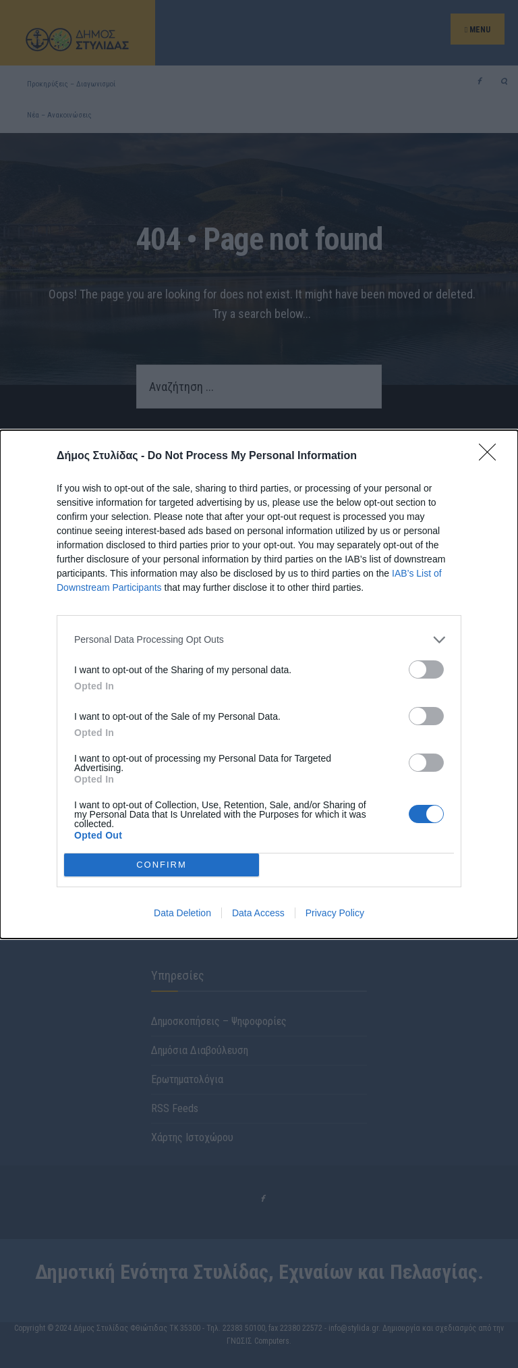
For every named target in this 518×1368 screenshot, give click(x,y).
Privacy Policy (335, 912)
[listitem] (259, 640)
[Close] (492, 456)
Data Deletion (182, 912)
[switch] (426, 669)
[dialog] (259, 684)
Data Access (258, 912)
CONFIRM (161, 865)
